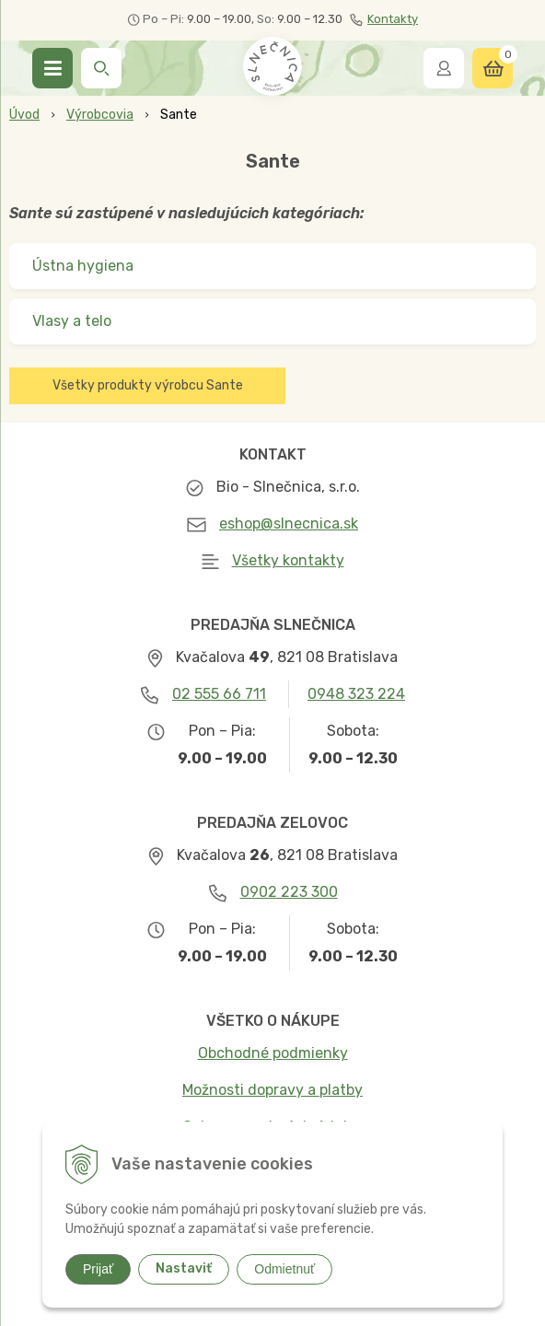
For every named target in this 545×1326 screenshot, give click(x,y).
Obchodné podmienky (273, 1053)
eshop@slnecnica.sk (288, 523)
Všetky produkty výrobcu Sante (147, 385)
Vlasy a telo (71, 321)
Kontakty (384, 19)
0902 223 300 (289, 892)
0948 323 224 (356, 694)
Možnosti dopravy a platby (272, 1090)
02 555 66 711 (219, 694)
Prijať (98, 1269)
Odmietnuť (284, 1269)
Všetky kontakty (288, 560)
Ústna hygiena (82, 265)
